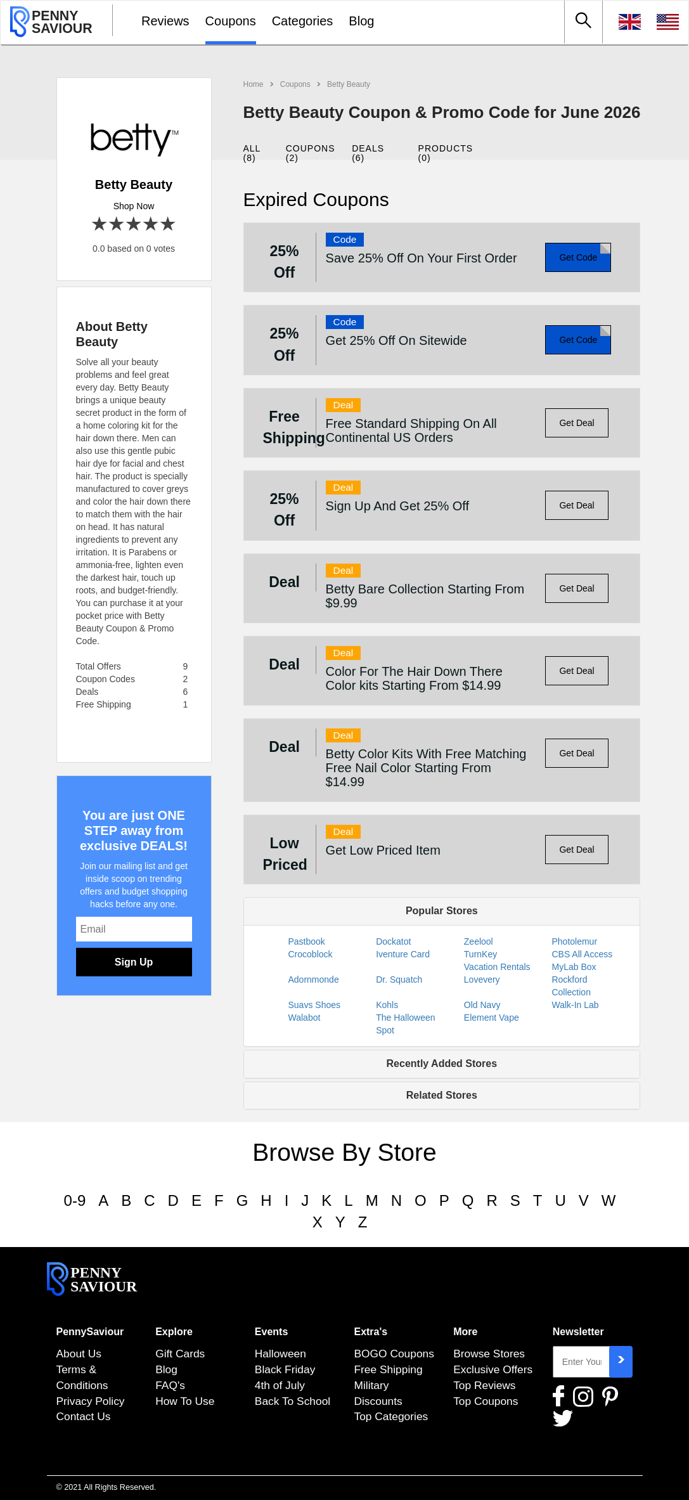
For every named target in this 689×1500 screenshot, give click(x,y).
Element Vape (491, 1017)
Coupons (230, 21)
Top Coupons (485, 1401)
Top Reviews (484, 1385)
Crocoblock (310, 954)
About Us (78, 1353)
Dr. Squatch (399, 979)
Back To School (292, 1401)
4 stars (151, 224)
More (465, 1331)
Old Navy (482, 1005)
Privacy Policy (90, 1401)
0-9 (75, 1200)
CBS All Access (581, 954)
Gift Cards (180, 1353)
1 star (99, 224)
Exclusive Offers (492, 1369)
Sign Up (134, 962)
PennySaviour (90, 1331)
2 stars (117, 224)
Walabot (304, 1017)
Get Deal (576, 423)
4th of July (280, 1385)
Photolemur (574, 941)
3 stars (134, 224)
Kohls (387, 1005)
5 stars (168, 224)
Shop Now (134, 206)
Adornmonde (313, 979)
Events (271, 1331)
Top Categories (391, 1416)
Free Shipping (388, 1369)
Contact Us (83, 1416)
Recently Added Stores (442, 1063)
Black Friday (285, 1369)
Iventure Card (403, 954)
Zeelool (478, 941)
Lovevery (482, 979)
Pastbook (306, 941)
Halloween (280, 1353)
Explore (174, 1331)
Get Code (578, 257)
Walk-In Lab (574, 1005)
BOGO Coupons (394, 1353)
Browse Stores (489, 1353)
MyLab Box (573, 967)
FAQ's (170, 1385)
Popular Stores (442, 910)
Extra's (370, 1331)
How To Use (184, 1401)
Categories (302, 21)
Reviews (165, 21)
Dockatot (393, 941)
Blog (361, 21)
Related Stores (441, 1095)
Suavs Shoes (314, 1005)
